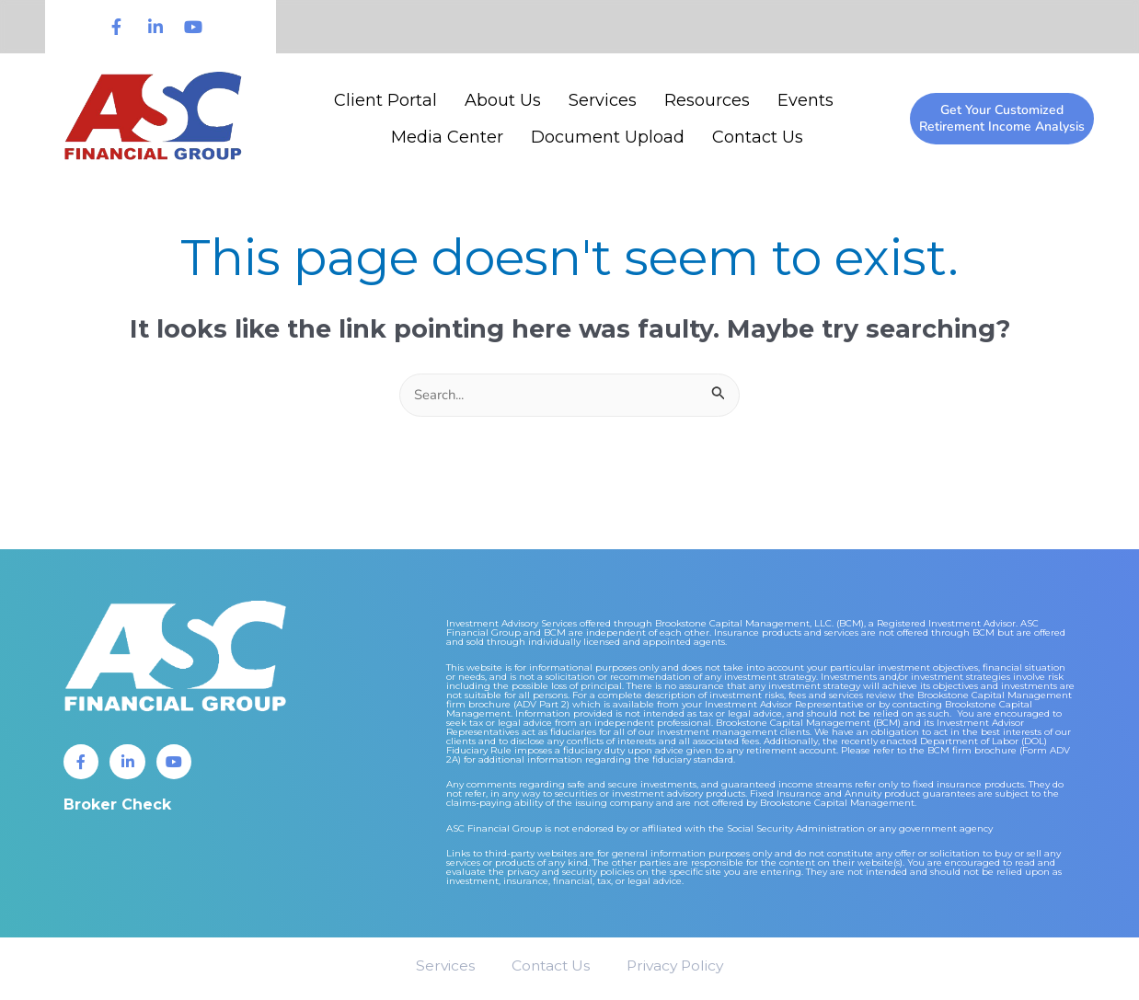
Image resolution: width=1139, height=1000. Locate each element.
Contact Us (757, 137)
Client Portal (385, 100)
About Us (503, 100)
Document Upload (608, 137)
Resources (707, 100)
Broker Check (117, 807)
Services (603, 100)
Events (805, 100)
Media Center (447, 137)
